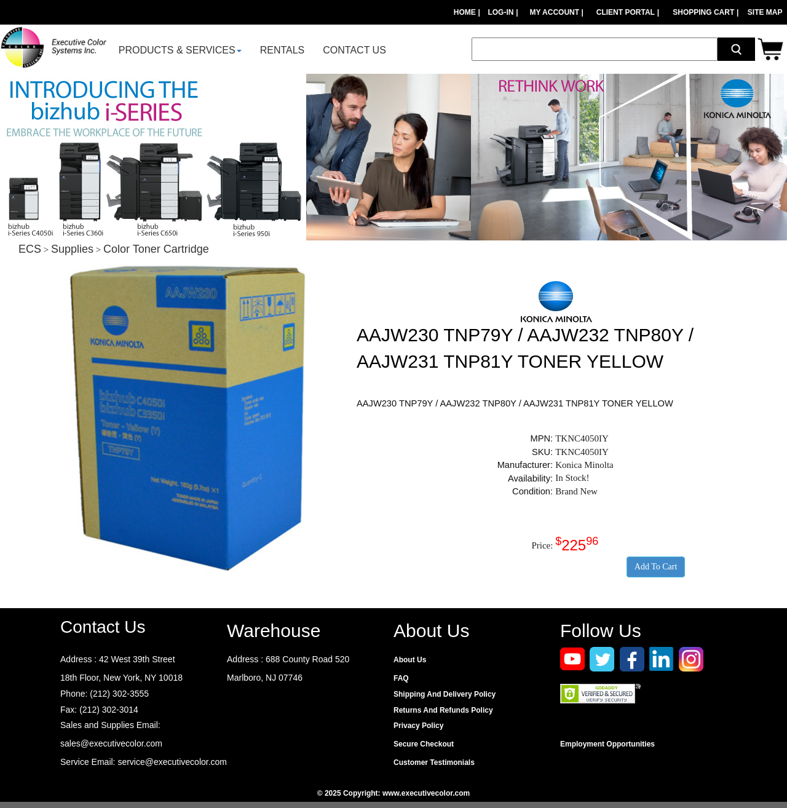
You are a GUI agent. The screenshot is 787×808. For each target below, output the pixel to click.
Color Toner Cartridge (156, 249)
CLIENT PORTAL (625, 12)
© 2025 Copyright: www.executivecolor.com (393, 793)
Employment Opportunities (607, 744)
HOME (465, 12)
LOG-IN (500, 12)
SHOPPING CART (703, 12)
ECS (29, 249)
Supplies (72, 249)
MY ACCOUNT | (557, 12)
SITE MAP (765, 12)
